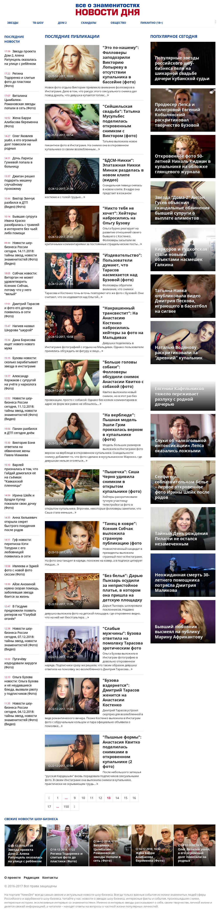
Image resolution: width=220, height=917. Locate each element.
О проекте (12, 877)
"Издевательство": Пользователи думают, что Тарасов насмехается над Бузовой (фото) (122, 267)
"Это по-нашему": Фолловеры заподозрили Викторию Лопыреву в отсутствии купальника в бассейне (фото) (121, 64)
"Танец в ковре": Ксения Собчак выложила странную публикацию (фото (122, 533)
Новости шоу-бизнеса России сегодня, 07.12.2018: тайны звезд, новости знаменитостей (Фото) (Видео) (20, 638)
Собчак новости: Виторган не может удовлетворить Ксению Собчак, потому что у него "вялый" (20, 283)
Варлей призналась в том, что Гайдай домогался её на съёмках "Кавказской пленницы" (21, 475)
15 (125, 798)
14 (117, 798)
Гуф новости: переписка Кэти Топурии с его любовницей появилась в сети (18, 548)
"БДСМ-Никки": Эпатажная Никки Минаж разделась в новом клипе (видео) (123, 170)
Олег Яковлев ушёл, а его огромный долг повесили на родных (20, 142)
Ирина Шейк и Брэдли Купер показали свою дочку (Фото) (20, 501)
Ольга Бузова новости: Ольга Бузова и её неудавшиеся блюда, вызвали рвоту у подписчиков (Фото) (21, 685)
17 (49, 806)
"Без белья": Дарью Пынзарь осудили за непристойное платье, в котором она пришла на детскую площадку (123, 588)
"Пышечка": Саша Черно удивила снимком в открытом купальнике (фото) (122, 481)
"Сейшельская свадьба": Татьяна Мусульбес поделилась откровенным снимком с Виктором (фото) (121, 121)
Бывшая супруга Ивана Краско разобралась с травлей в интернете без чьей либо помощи (21, 224)
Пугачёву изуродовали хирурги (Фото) (20, 663)
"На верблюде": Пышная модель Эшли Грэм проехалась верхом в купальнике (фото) (123, 427)
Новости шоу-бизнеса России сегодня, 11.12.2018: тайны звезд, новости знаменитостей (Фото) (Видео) (20, 408)
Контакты (50, 877)
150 (66, 806)
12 (100, 798)
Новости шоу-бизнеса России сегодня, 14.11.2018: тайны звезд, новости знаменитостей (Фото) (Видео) (20, 253)
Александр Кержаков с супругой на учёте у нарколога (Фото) (20, 382)
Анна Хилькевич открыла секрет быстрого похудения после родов (20, 523)
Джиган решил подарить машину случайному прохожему (19, 182)
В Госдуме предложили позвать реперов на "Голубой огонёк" (20, 612)
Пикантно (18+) (151, 23)
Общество (118, 23)
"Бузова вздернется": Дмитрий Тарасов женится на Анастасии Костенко (121, 692)
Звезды (12, 23)
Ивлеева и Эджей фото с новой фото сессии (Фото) (21, 570)
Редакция (31, 877)
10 (83, 798)
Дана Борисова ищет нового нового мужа (19, 344)
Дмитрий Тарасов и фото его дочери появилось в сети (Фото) (21, 310)
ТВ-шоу (38, 23)
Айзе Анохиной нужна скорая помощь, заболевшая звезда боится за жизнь (21, 590)
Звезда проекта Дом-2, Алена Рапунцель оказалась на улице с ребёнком (20, 57)
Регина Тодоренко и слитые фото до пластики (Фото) (19, 79)
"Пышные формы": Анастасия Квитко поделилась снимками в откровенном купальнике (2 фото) (122, 751)
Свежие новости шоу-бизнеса (31, 819)
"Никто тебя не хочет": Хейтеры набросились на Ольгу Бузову (120, 215)
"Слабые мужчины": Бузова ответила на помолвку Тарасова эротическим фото (123, 638)
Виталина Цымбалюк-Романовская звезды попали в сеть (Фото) (20, 102)
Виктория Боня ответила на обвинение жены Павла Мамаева (19, 449)
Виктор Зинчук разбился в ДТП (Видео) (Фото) (19, 202)
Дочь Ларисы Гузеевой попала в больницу (18, 162)
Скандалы (88, 23)
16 (134, 798)
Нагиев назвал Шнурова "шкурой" (19, 328)
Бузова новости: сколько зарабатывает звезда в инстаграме (21, 362)
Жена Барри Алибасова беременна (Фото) (21, 122)
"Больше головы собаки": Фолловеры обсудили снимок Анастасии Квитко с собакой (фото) (123, 374)
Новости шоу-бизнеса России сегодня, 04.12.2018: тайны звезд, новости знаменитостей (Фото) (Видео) (20, 713)
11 (91, 798)
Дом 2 (62, 23)
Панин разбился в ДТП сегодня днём (20, 431)
